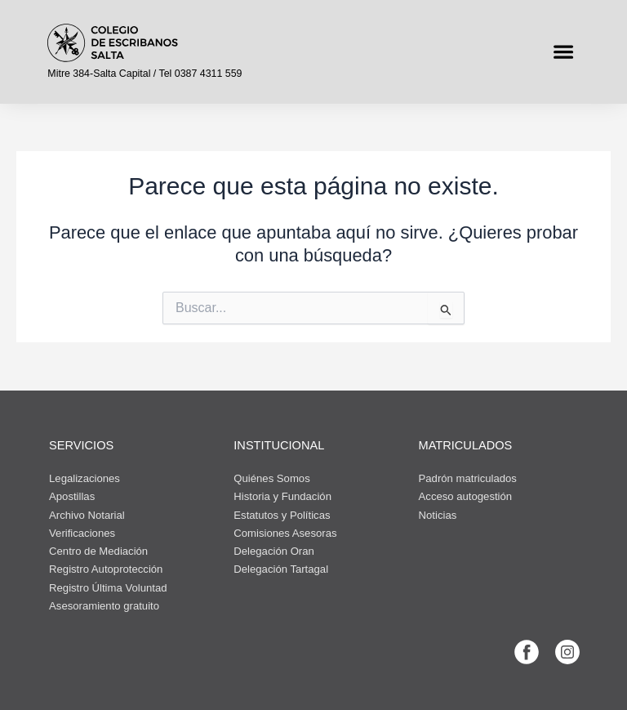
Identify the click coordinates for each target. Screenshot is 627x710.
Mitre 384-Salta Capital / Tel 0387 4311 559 (144, 73)
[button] (563, 52)
